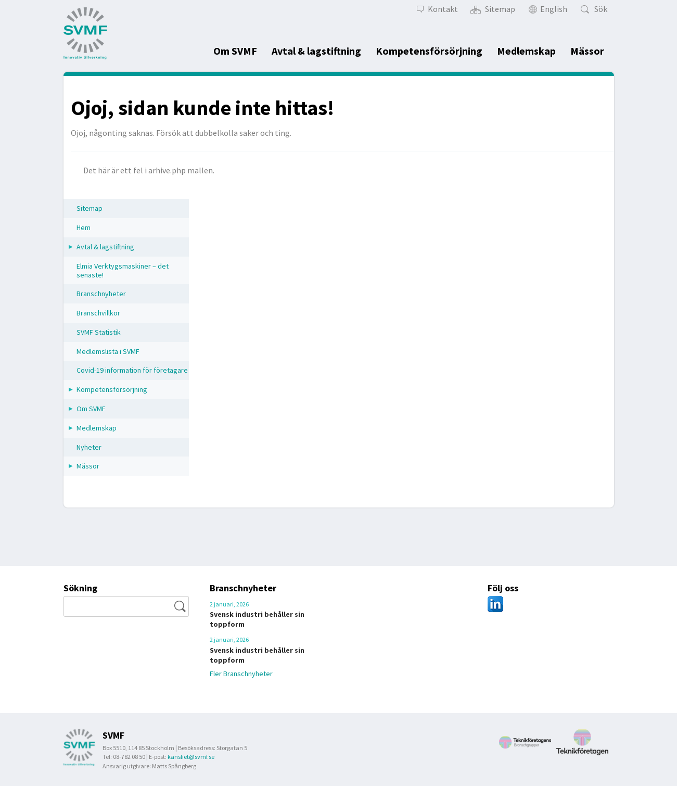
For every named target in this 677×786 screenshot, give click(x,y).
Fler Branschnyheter (246, 673)
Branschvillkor (98, 313)
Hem (83, 227)
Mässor (587, 50)
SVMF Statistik (98, 332)
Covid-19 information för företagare (132, 370)
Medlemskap (526, 50)
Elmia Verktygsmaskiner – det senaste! (122, 270)
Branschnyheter (101, 293)
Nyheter (88, 447)
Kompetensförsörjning (429, 50)
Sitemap (89, 208)
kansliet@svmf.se (191, 756)
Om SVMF (235, 50)
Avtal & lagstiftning (316, 50)
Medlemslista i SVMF (107, 351)
